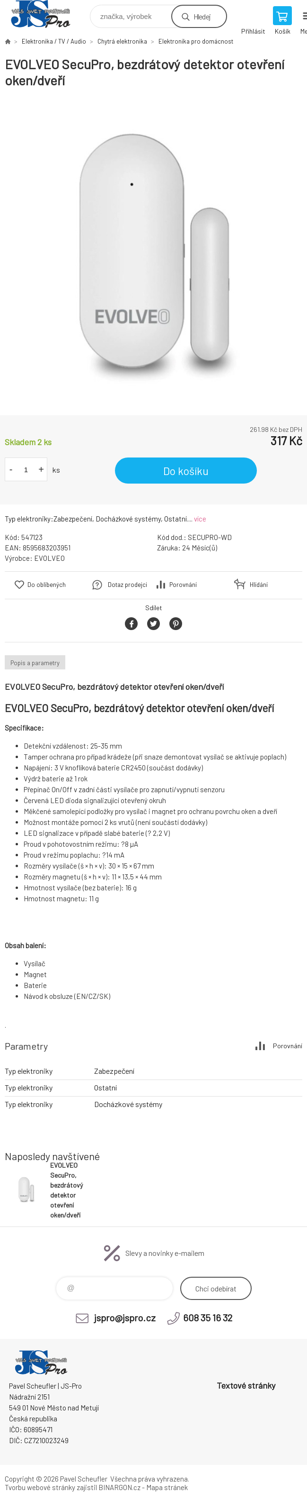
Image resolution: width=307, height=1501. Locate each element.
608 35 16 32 (207, 1317)
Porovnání (183, 584)
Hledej (202, 16)
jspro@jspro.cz (125, 1317)
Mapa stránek (167, 1487)
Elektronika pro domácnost (195, 41)
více (200, 518)
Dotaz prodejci (127, 584)
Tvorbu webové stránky (40, 1487)
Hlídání (259, 584)
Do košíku (186, 470)
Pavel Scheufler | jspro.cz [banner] (46, 14)
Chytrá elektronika (122, 41)
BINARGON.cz (119, 1487)
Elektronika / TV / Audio (54, 41)
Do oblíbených (46, 584)
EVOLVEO (49, 558)
